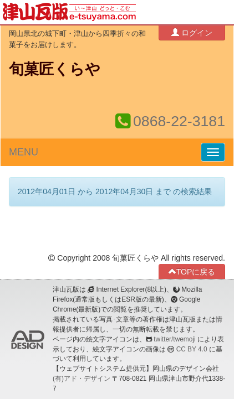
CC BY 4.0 (191, 349)
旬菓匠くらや (54, 69)
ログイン (191, 32)
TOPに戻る (192, 271)
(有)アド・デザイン (81, 378)
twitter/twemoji (174, 339)
